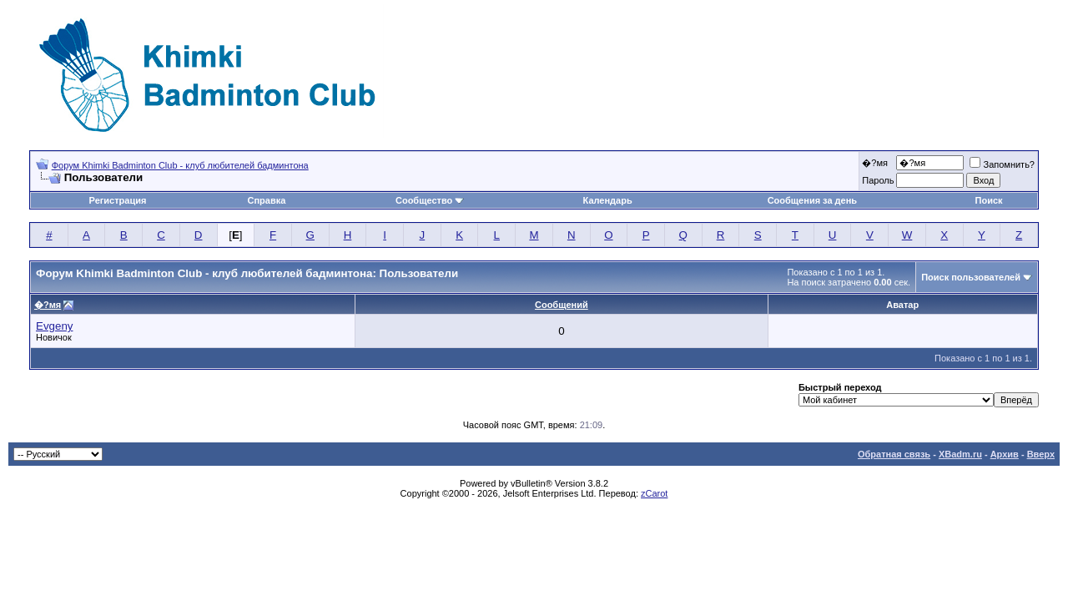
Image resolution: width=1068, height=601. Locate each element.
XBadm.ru (960, 454)
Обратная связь (894, 454)
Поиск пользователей (970, 277)
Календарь (607, 200)
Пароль (878, 180)
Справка (266, 200)
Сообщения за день (812, 200)
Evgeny (54, 326)
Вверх (1041, 454)
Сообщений (561, 305)
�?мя (875, 163)
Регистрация (118, 200)
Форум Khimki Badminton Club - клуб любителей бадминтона (180, 165)
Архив (1004, 454)
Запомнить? (1002, 164)
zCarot (654, 493)
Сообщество (429, 200)
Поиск (989, 200)
